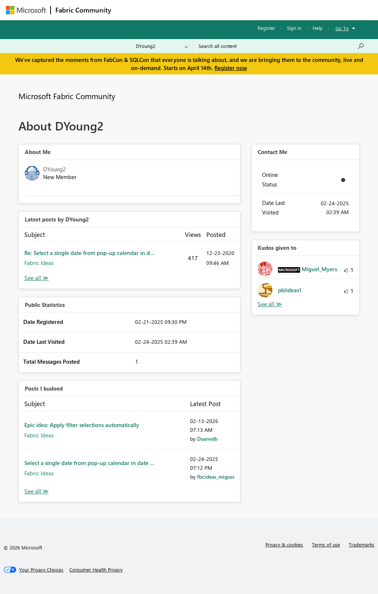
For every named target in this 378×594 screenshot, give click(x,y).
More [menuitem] (282, 10)
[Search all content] (281, 46)
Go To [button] (342, 28)
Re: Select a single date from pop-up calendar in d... (89, 252)
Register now (230, 67)
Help (318, 28)
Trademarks (361, 544)
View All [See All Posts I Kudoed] (36, 491)
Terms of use (326, 544)
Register (266, 28)
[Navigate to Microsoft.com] (26, 10)
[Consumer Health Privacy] (96, 569)
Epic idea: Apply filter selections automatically (81, 425)
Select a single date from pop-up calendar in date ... (89, 463)
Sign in (294, 28)
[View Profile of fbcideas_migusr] (215, 476)
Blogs (256, 10)
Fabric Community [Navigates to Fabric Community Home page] (83, 10)
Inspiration (160, 10)
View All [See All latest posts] (36, 278)
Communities (223, 10)
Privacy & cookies (284, 544)
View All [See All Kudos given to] (270, 304)
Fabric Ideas (39, 262)
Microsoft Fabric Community (66, 96)
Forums (128, 10)
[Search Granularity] (161, 46)
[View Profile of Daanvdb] (207, 438)
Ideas (190, 10)
